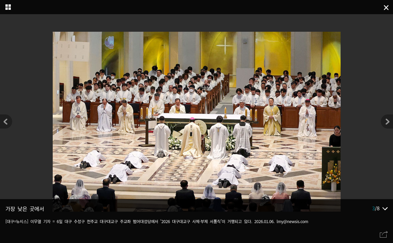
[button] (387, 121)
